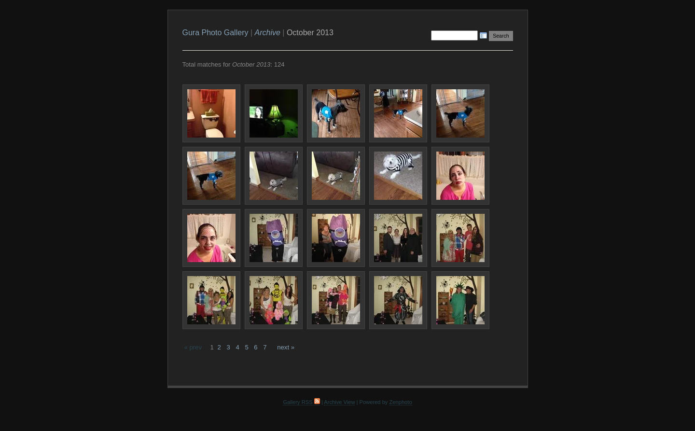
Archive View (339, 402)
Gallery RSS (301, 402)
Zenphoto (400, 402)
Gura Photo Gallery (215, 32)
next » (285, 347)
